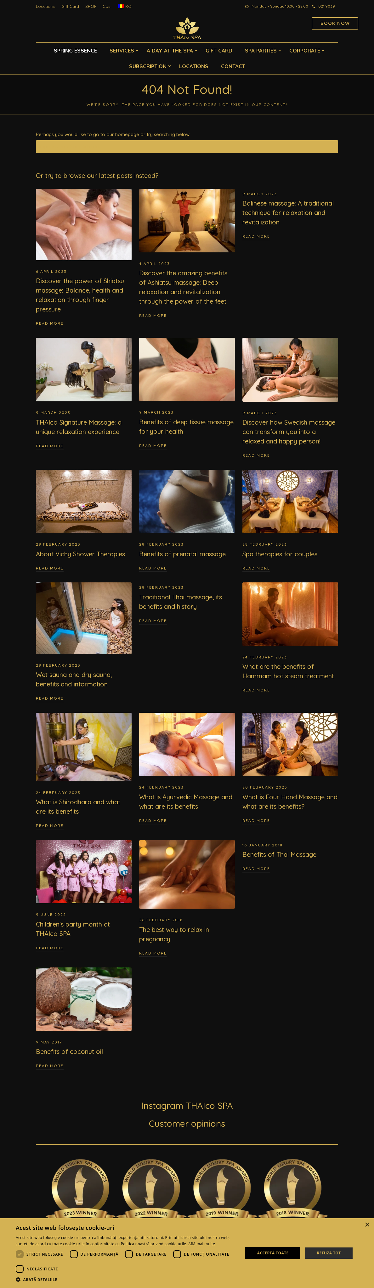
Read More (50, 323)
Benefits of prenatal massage (182, 554)
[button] (126, 1279)
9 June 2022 (51, 914)
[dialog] (187, 1253)
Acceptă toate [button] (273, 1253)
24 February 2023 (264, 657)
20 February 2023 (264, 787)
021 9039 (323, 6)
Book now (335, 23)
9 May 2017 (49, 1042)
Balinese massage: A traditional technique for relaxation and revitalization (288, 212)
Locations (45, 6)
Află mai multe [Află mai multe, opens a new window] (201, 1244)
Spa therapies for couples (279, 554)
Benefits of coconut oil (69, 1051)
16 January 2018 (262, 845)
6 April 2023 (51, 271)
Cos (106, 6)
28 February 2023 (58, 544)
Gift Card (70, 6)
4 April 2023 (154, 263)
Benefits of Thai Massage (279, 854)
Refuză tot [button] (329, 1253)
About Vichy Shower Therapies (80, 554)
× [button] (367, 1225)
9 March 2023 (259, 193)
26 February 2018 (161, 919)
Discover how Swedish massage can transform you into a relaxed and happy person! (288, 431)
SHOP (90, 6)
